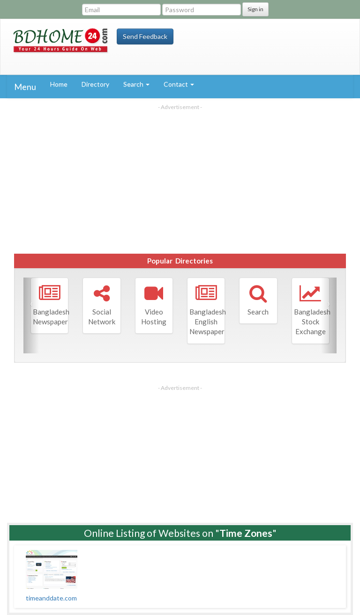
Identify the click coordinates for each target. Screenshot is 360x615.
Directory (95, 84)
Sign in (255, 9)
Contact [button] (179, 84)
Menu (25, 86)
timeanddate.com (51, 598)
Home (59, 84)
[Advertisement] (180, 176)
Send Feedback (145, 36)
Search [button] (136, 84)
